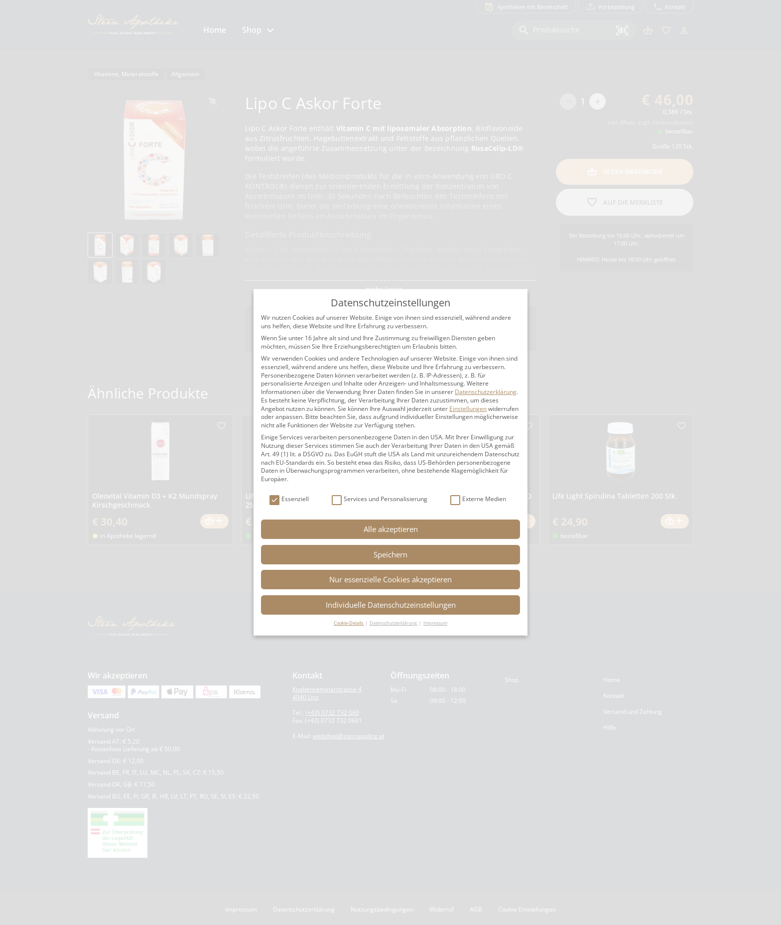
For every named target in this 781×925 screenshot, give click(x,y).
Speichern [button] (390, 554)
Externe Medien (478, 499)
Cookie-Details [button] (349, 623)
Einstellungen (468, 408)
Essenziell (289, 499)
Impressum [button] (435, 623)
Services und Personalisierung (379, 499)
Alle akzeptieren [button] (391, 529)
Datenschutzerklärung (486, 392)
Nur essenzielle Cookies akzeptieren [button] (390, 579)
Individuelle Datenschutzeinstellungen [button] (391, 605)
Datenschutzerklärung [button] (394, 623)
